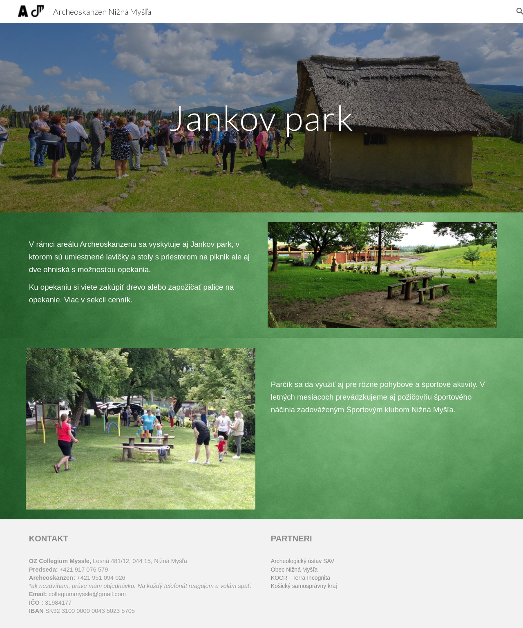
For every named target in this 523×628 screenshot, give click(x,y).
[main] (261, 117)
